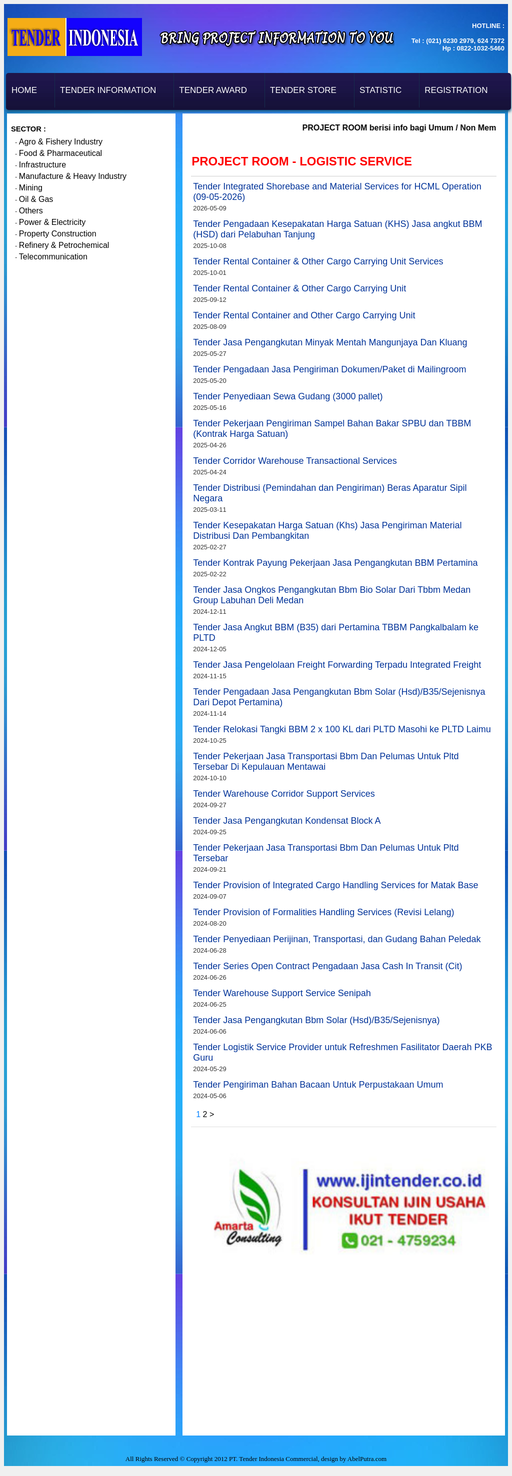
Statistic (381, 90)
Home (24, 90)
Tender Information (108, 90)
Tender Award (213, 90)
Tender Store (303, 90)
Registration (456, 90)
